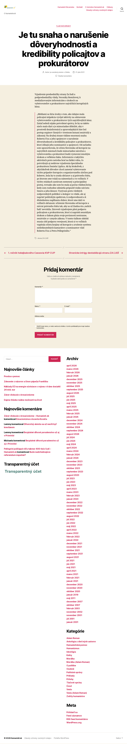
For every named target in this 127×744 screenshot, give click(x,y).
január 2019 (72, 595)
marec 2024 (72, 451)
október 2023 (73, 468)
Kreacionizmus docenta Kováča (31, 419)
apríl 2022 (71, 530)
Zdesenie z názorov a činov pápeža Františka (26, 382)
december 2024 (74, 420)
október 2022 (73, 509)
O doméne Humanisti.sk (94, 7)
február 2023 (73, 496)
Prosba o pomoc (12, 377)
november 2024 (74, 424)
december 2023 (74, 461)
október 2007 (73, 605)
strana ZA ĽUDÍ (43, 239)
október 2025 (73, 386)
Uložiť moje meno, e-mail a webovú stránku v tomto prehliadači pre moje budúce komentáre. (63, 327)
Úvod (69, 686)
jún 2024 (70, 441)
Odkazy (110, 7)
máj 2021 (71, 568)
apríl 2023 (71, 489)
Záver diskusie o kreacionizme (19, 395)
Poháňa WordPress (61, 738)
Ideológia (71, 652)
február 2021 (72, 578)
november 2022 (74, 506)
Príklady (70, 676)
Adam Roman (72, 638)
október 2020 (73, 591)
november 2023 (74, 465)
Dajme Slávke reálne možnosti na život (23, 400)
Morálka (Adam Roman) (78, 662)
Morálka (70, 659)
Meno (37, 307)
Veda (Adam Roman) (76, 693)
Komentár (39, 287)
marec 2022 (72, 533)
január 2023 (72, 499)
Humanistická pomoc (76, 645)
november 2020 (74, 588)
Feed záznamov (74, 716)
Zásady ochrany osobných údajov (99, 10)
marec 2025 (72, 410)
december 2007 (74, 602)
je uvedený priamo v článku (60, 72)
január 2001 (72, 622)
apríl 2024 (71, 448)
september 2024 (74, 431)
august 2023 (72, 475)
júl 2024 (70, 438)
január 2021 (72, 581)
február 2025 (73, 414)
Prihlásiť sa (71, 712)
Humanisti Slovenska (66, 7)
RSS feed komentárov (77, 719)
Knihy (69, 655)
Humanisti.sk (16, 738)
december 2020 (74, 585)
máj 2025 (71, 403)
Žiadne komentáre (65, 76)
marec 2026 (72, 369)
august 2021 (72, 557)
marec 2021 (72, 574)
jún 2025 (70, 400)
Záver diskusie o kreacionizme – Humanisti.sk (26, 416)
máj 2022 (71, 527)
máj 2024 (71, 444)
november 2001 (74, 615)
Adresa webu (39, 316)
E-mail (67, 307)
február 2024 (73, 455)
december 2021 (74, 544)
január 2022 (72, 540)
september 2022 (74, 513)
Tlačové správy (63, 26)
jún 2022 (70, 523)
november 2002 (74, 612)
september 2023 (74, 472)
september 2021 (74, 554)
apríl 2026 (71, 366)
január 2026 (72, 376)
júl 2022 (70, 520)
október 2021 (73, 550)
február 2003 (73, 609)
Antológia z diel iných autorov (81, 642)
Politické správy (74, 672)
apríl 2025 (71, 407)
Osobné (70, 669)
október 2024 (73, 427)
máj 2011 (70, 598)
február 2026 (73, 373)
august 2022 (72, 516)
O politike (71, 666)
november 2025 (74, 383)
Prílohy (69, 679)
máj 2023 (71, 485)
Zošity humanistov (75, 696)
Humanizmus (72, 649)
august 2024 (72, 434)
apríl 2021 (71, 571)
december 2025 (74, 379)
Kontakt (80, 7)
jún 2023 (70, 482)
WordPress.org (74, 723)
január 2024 (72, 458)
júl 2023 (70, 479)
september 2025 (74, 390)
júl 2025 (70, 397)
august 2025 (72, 393)
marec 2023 (72, 492)
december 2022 (74, 503)
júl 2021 (70, 561)
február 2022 (73, 537)
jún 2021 (70, 564)
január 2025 (72, 417)
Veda (69, 690)
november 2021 (74, 547)
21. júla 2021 (80, 72)
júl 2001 (70, 619)
